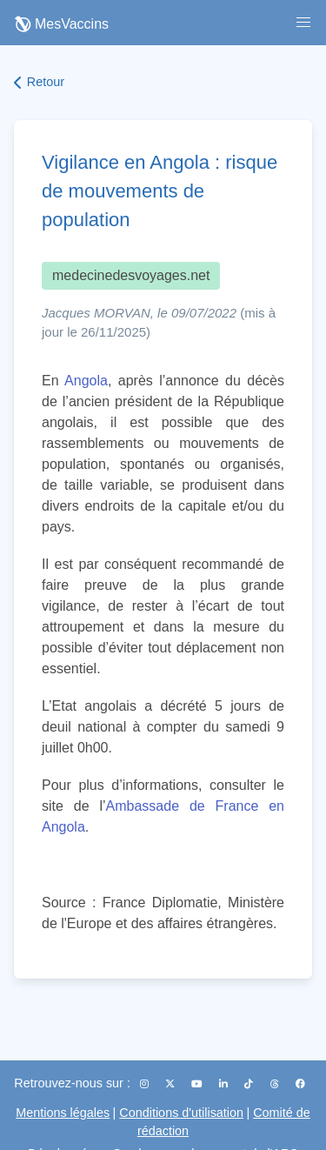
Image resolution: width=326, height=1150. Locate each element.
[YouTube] (198, 1084)
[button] (303, 22)
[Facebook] (300, 1084)
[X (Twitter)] (171, 1084)
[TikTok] (250, 1084)
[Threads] (276, 1084)
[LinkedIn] (224, 1084)
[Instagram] (145, 1084)
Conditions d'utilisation (181, 1113)
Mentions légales (63, 1113)
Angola (86, 380)
